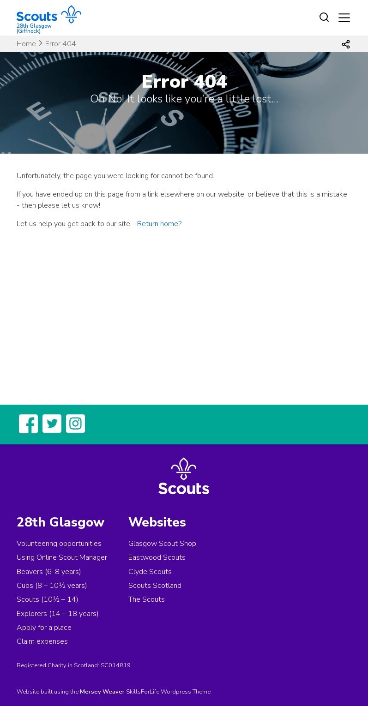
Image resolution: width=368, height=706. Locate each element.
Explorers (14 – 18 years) (58, 614)
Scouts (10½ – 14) (47, 599)
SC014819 (116, 665)
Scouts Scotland (154, 585)
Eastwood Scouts (157, 557)
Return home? (159, 224)
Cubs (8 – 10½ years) (52, 585)
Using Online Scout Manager (62, 557)
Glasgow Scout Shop (162, 543)
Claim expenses (42, 641)
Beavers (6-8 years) (49, 572)
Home (26, 44)
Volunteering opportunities (59, 543)
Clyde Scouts (150, 572)
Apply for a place (44, 627)
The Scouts (146, 599)
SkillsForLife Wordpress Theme (168, 692)
